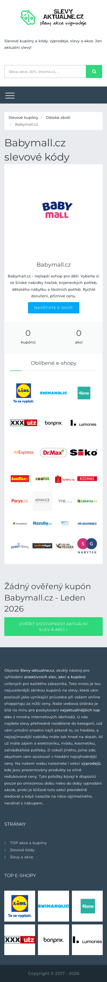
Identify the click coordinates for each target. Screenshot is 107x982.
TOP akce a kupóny (28, 842)
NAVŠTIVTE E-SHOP (53, 307)
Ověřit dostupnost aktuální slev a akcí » (53, 626)
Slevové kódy (22, 850)
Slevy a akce (21, 857)
